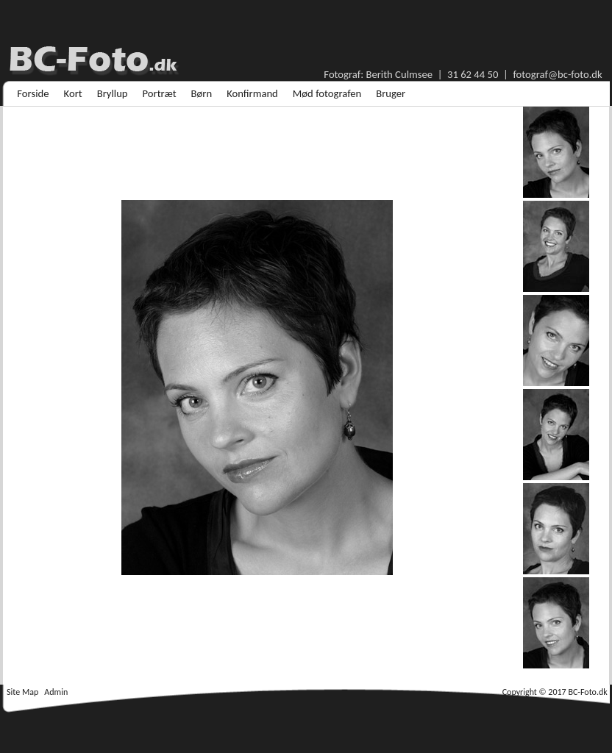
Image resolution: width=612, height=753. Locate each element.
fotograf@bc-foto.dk (557, 74)
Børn (202, 93)
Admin (56, 692)
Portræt (160, 93)
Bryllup (112, 93)
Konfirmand (252, 93)
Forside (33, 93)
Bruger (390, 93)
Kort (73, 93)
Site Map (22, 692)
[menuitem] (33, 93)
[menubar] (211, 93)
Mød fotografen (327, 93)
